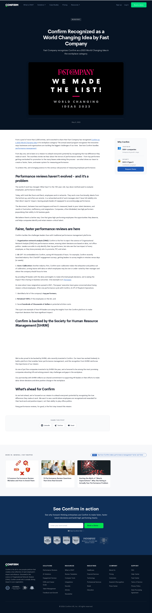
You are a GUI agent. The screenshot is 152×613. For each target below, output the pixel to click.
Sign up (119, 5)
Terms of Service (136, 582)
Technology (91, 578)
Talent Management (49, 589)
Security (67, 586)
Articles (67, 590)
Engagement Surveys (49, 578)
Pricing (64, 5)
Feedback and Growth (50, 593)
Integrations (69, 582)
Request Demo (130, 169)
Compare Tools (70, 578)
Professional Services (94, 582)
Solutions (41, 5)
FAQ (132, 570)
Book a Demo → (93, 525)
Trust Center (135, 578)
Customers (112, 578)
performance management (25, 148)
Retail (89, 586)
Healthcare (90, 570)
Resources (75, 5)
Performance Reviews (50, 570)
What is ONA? (28, 5)
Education (90, 590)
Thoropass (67, 280)
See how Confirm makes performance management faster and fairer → (118, 455)
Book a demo (139, 5)
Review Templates (71, 574)
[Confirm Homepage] (11, 5)
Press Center (113, 586)
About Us (112, 570)
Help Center (135, 574)
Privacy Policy (135, 586)
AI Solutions (47, 574)
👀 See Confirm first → (76, 531)
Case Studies (54, 5)
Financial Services (93, 574)
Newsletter (68, 594)
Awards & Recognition (116, 582)
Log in (126, 5)
